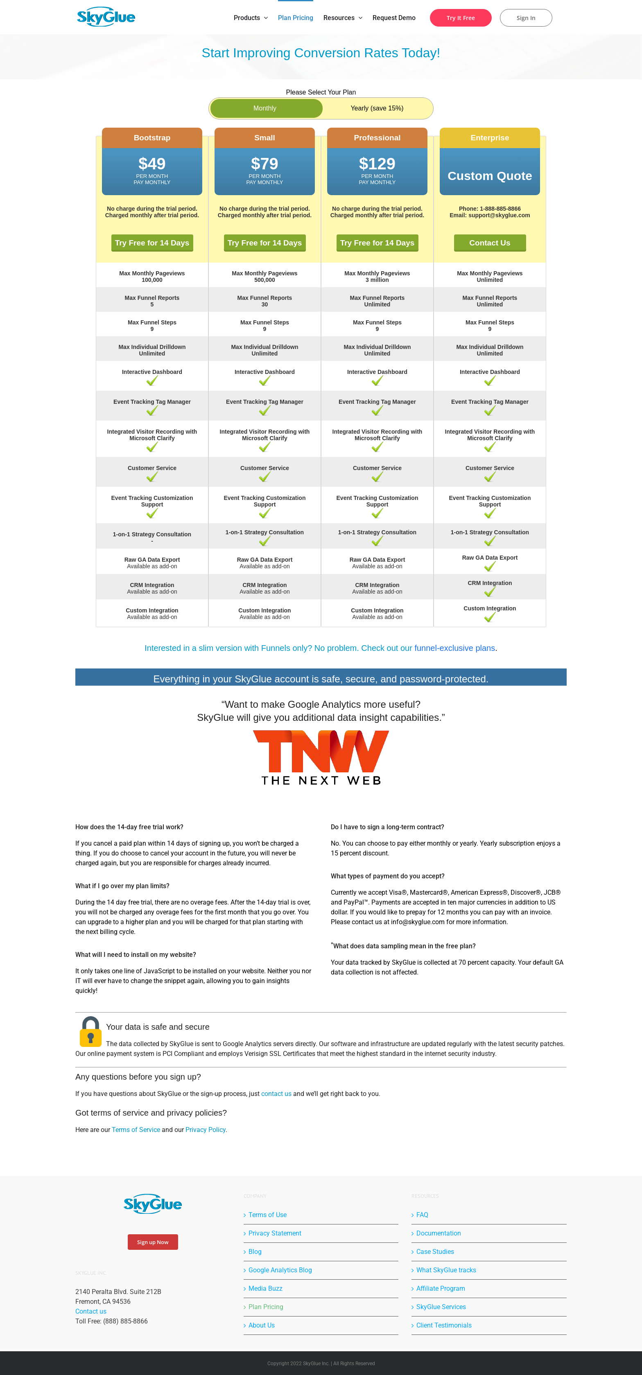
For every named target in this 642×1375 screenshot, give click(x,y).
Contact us (90, 1311)
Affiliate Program (440, 1288)
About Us (262, 1325)
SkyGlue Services (441, 1307)
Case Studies (435, 1252)
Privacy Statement (275, 1233)
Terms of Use (268, 1215)
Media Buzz (266, 1288)
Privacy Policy (205, 1130)
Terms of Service (136, 1130)
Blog (255, 1252)
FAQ (422, 1215)
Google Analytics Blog (280, 1270)
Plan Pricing (266, 1307)
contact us (276, 1094)
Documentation (438, 1233)
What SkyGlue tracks (446, 1270)
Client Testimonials (444, 1325)
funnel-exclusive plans (454, 648)
